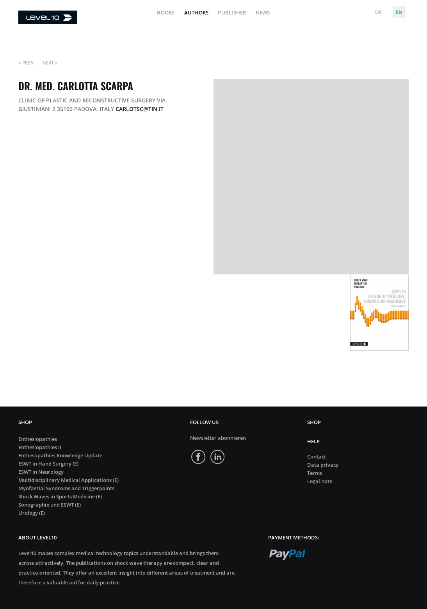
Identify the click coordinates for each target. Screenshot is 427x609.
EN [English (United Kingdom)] (399, 12)
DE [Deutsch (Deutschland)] (378, 12)
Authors (196, 13)
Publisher (232, 13)
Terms (314, 473)
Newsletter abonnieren (218, 437)
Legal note (319, 481)
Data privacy (322, 464)
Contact (316, 456)
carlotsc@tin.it (140, 109)
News (263, 13)
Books (165, 13)
